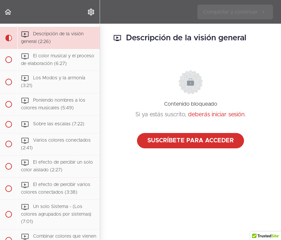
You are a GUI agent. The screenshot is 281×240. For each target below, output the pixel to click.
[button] (8, 12)
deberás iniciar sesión (216, 115)
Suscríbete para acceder (190, 141)
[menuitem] (91, 12)
